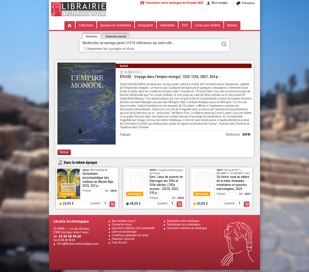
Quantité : (96, 203)
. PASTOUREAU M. (95, 170)
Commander (112, 204)
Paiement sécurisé (123, 239)
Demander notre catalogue (183, 221)
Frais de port (119, 242)
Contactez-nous (122, 224)
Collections (86, 25)
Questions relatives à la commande (133, 228)
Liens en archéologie (124, 232)
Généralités (167, 25)
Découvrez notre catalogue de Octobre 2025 (174, 3)
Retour (64, 152)
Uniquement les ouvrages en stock (108, 49)
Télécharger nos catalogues (184, 224)
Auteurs (232, 25)
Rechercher (223, 43)
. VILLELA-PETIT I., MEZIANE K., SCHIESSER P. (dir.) (233, 171)
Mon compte (220, 3)
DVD (185, 25)
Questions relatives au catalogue (187, 228)
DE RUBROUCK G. (131, 72)
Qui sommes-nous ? (124, 221)
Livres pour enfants (207, 25)
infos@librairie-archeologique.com (78, 244)
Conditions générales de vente (130, 235)
